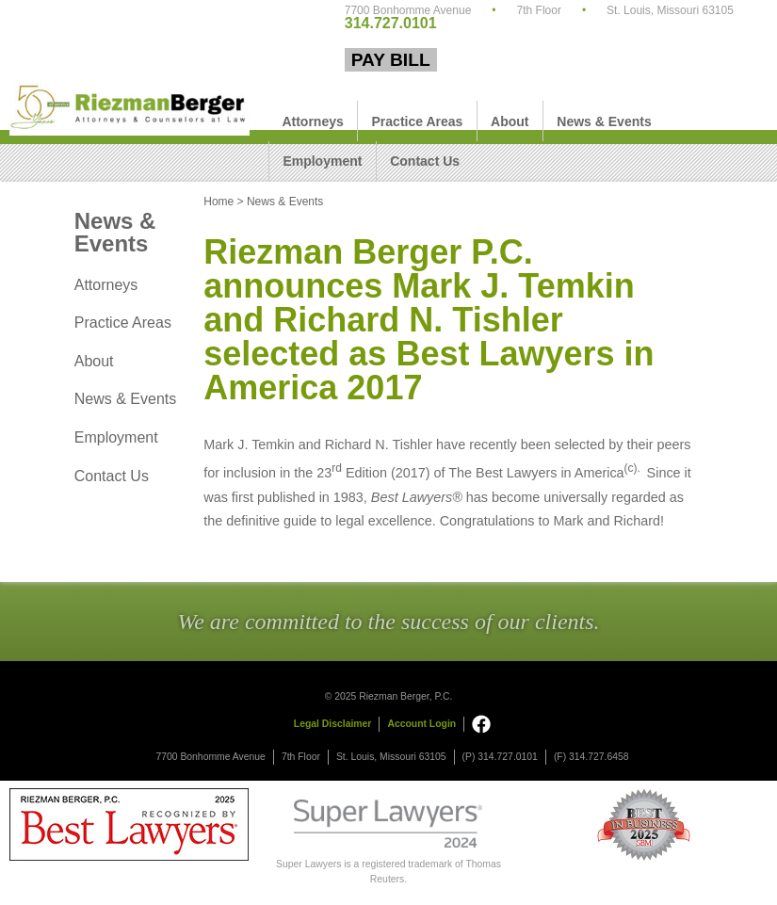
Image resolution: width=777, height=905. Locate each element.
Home (218, 201)
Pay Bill (390, 60)
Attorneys (312, 121)
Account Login (421, 724)
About (509, 121)
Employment (322, 161)
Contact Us (425, 161)
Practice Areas (417, 121)
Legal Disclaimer (333, 724)
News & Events (604, 121)
